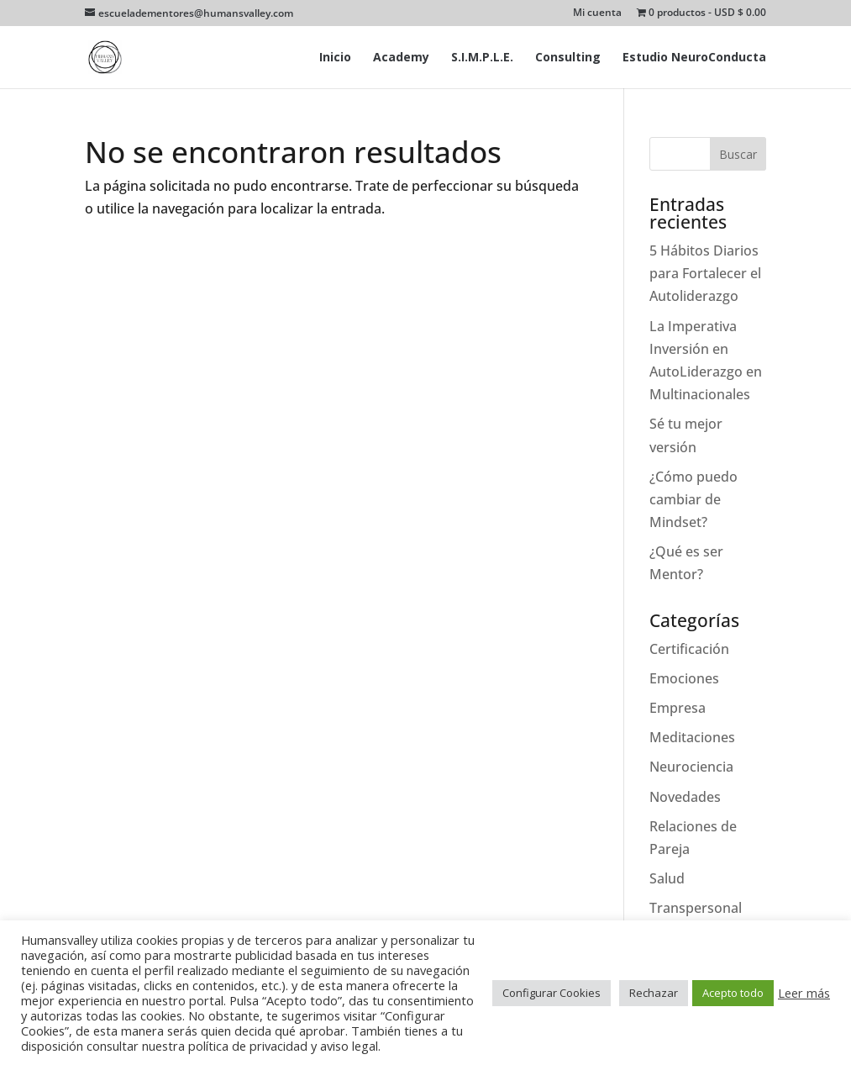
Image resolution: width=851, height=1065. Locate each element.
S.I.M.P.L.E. (482, 58)
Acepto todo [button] (733, 992)
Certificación (689, 649)
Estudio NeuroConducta (694, 58)
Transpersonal (695, 908)
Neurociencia (691, 766)
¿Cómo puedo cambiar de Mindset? (693, 499)
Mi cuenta (597, 13)
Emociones (684, 678)
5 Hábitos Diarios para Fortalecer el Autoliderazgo (705, 273)
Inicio (335, 58)
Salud (667, 878)
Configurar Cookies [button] (551, 992)
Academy (401, 58)
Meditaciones (692, 737)
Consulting (568, 58)
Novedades (685, 797)
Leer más (804, 992)
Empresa (677, 708)
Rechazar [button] (653, 992)
